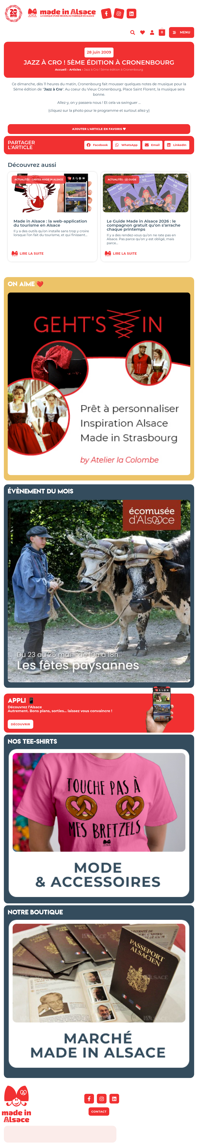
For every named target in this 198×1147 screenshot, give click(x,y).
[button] (97, 145)
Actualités (22, 180)
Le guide (130, 180)
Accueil (60, 69)
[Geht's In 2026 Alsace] (99, 474)
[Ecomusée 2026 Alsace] (99, 682)
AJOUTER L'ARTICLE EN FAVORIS (99, 129)
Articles (75, 69)
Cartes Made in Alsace (47, 180)
